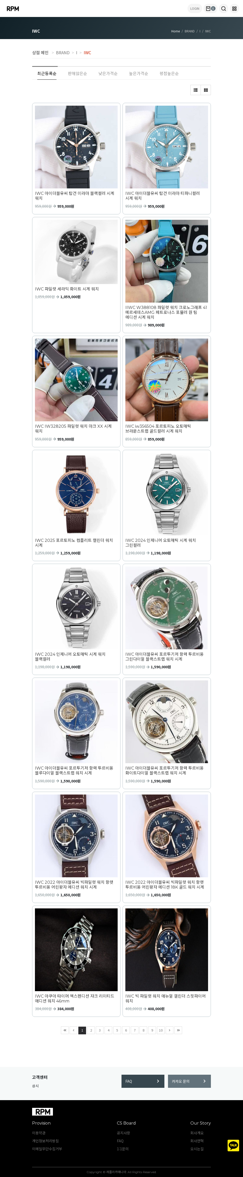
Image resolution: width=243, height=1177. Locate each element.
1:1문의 (123, 1148)
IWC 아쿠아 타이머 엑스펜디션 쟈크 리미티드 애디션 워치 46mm (74, 998)
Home (175, 31)
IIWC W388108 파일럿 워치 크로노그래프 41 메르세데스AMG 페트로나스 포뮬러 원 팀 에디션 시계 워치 (166, 312)
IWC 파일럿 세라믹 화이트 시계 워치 (67, 289)
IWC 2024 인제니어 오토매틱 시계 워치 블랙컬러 (70, 657)
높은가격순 (138, 73)
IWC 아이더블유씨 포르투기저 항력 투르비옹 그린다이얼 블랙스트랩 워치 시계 (164, 657)
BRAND (63, 52)
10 (160, 1030)
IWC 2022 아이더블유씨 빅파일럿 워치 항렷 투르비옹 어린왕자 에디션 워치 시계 (74, 885)
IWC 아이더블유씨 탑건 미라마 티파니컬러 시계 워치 (162, 196)
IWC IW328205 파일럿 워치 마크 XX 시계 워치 (73, 429)
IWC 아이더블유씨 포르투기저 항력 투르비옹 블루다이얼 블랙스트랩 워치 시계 (74, 770)
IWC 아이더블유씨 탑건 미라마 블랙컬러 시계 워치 (74, 196)
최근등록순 (47, 73)
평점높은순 (169, 73)
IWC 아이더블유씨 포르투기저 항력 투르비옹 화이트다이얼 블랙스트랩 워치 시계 (164, 770)
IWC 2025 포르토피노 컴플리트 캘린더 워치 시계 (74, 543)
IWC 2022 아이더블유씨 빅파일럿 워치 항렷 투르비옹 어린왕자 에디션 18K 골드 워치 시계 (164, 885)
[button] (223, 8)
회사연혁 (197, 1140)
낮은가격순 (108, 73)
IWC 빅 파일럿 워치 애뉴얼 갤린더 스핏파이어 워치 (165, 998)
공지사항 (123, 1132)
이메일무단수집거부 (47, 1148)
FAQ (142, 1081)
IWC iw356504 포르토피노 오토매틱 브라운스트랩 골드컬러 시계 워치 (158, 429)
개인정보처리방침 (45, 1140)
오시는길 (197, 1148)
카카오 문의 (189, 1081)
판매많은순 (77, 73)
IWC (87, 52)
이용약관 (38, 1132)
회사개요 (197, 1132)
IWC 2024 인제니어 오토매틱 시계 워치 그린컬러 (160, 543)
